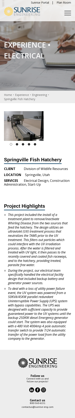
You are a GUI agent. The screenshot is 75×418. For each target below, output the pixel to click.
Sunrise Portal (40, 2)
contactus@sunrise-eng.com (37, 406)
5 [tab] (35, 144)
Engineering (39, 95)
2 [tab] (17, 144)
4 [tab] (29, 144)
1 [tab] (11, 144)
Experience (22, 95)
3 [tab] (23, 144)
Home (8, 95)
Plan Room (64, 2)
